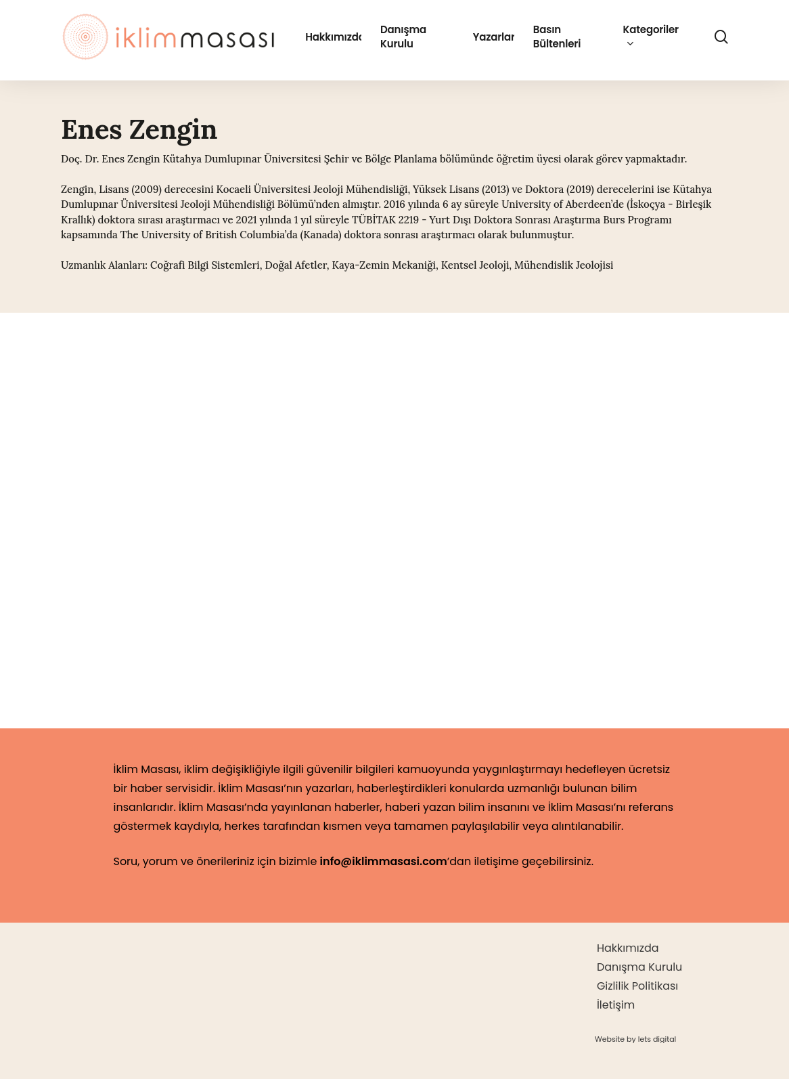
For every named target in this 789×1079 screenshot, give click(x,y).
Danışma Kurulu (639, 967)
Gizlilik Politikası (637, 986)
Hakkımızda (628, 948)
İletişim (616, 1005)
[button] (635, 1039)
